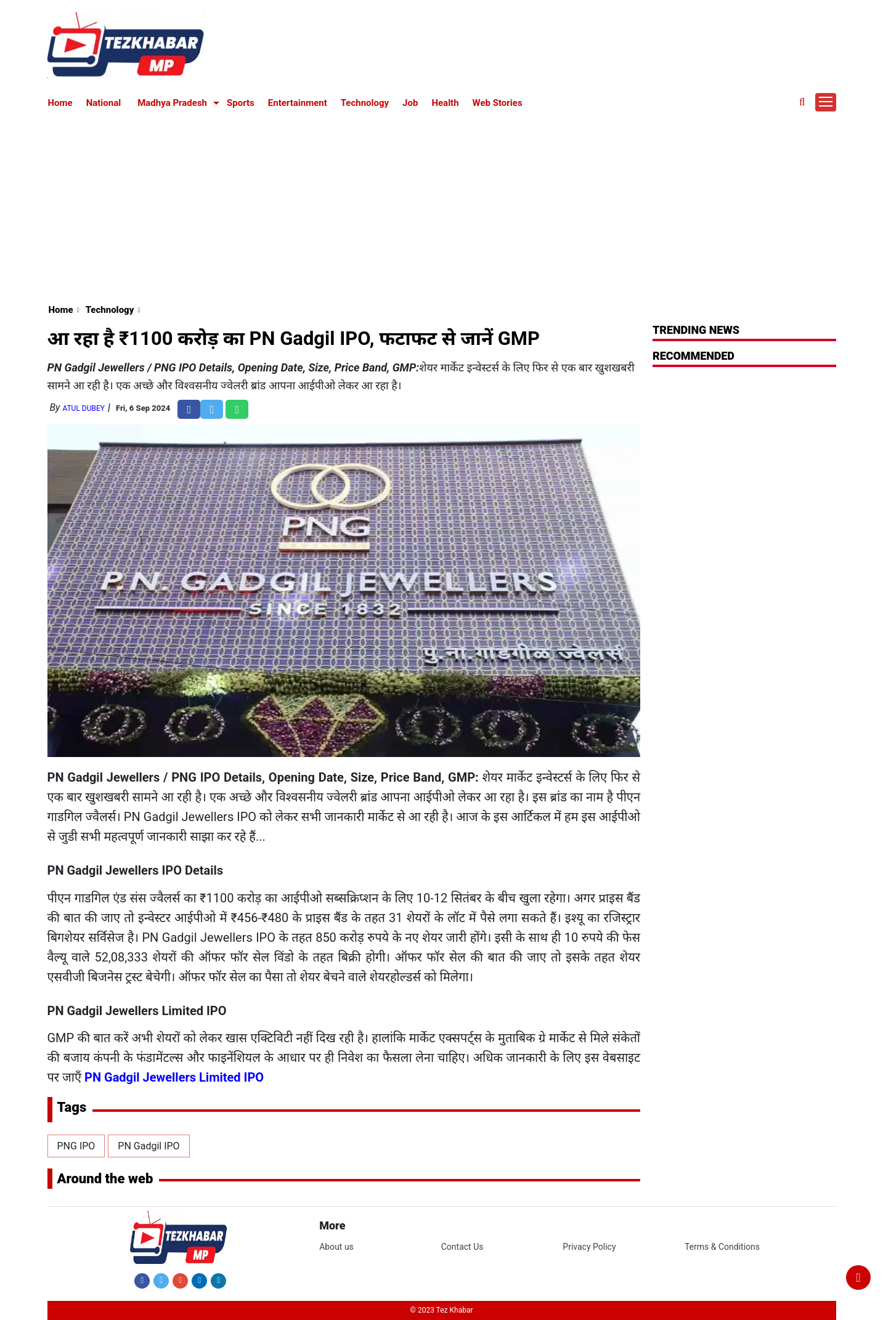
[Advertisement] (442, 204)
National (103, 102)
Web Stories (498, 102)
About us (336, 1247)
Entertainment (297, 102)
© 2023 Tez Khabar (441, 1310)
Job (410, 102)
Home (60, 102)
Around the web (105, 1178)
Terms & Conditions (722, 1247)
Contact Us (462, 1247)
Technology (365, 102)
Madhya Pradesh (172, 102)
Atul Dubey (83, 408)
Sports (240, 102)
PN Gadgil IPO (148, 1146)
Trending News (696, 329)
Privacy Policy (589, 1247)
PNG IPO (76, 1146)
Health (444, 102)
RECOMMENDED (693, 355)
